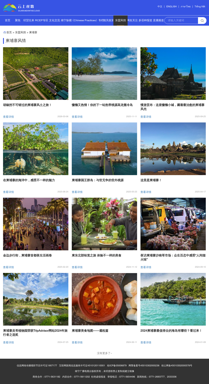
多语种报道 (145, 20)
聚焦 (17, 20)
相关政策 (108, 20)
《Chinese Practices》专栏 (87, 20)
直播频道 (158, 20)
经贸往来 (28, 20)
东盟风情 (120, 20)
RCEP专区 (41, 20)
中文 (160, 7)
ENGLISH (171, 7)
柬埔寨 (33, 32)
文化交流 (54, 20)
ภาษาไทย (186, 7)
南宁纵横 (66, 20)
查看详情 (8, 117)
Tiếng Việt (200, 7)
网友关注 (132, 20)
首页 (7, 20)
